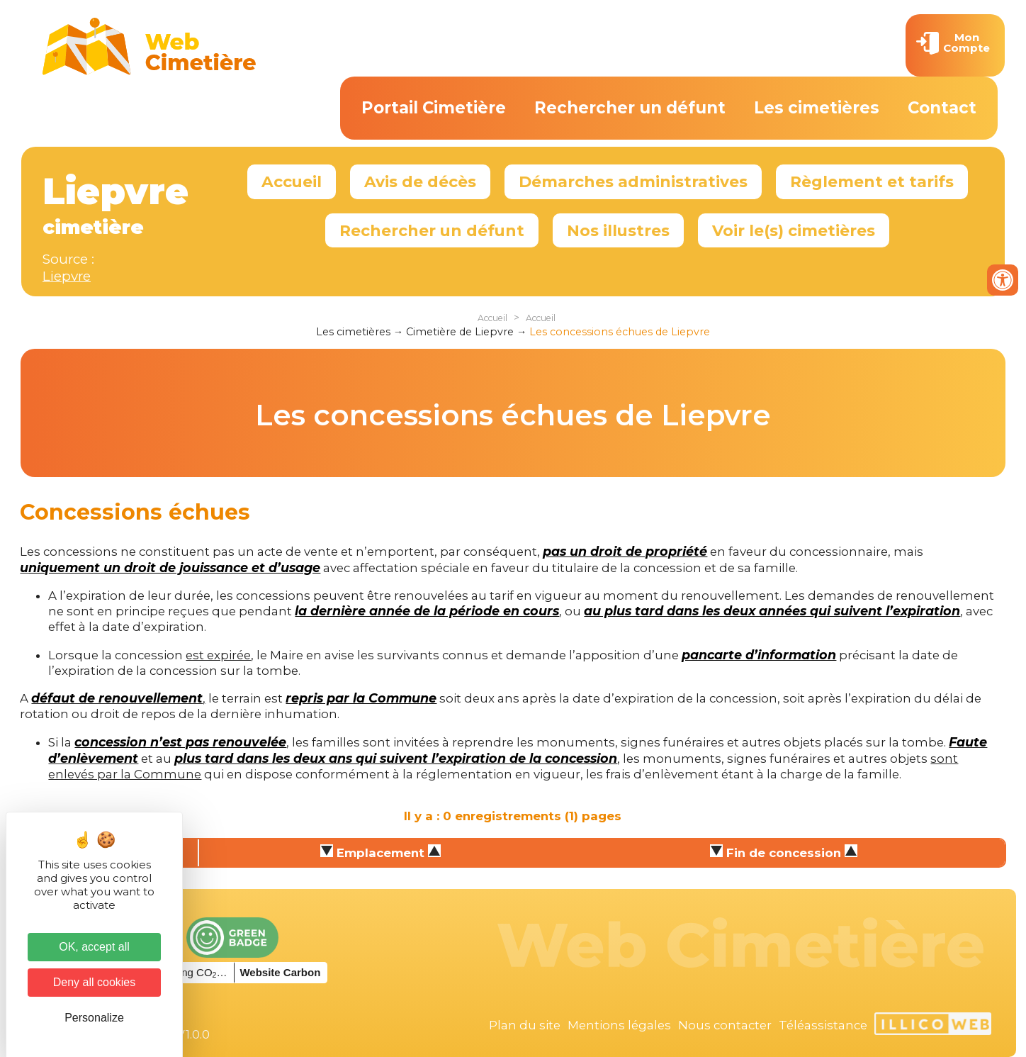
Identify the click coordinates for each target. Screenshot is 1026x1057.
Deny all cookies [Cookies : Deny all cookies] (94, 982)
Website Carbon (279, 972)
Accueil (291, 181)
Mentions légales (619, 1025)
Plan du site (524, 1025)
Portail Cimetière (433, 108)
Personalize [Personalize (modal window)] (94, 1018)
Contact (942, 108)
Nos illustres (618, 230)
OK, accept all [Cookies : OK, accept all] (94, 947)
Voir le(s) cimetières (793, 230)
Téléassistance (823, 1025)
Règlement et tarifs (872, 181)
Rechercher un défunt (630, 108)
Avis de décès (420, 181)
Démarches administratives (633, 181)
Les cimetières (816, 108)
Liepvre (67, 276)
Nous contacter (725, 1025)
